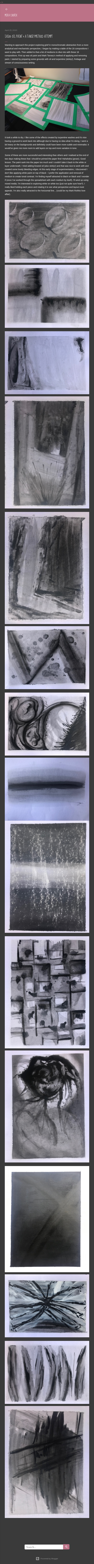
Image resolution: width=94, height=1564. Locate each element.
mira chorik (11, 15)
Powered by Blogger (47, 1558)
